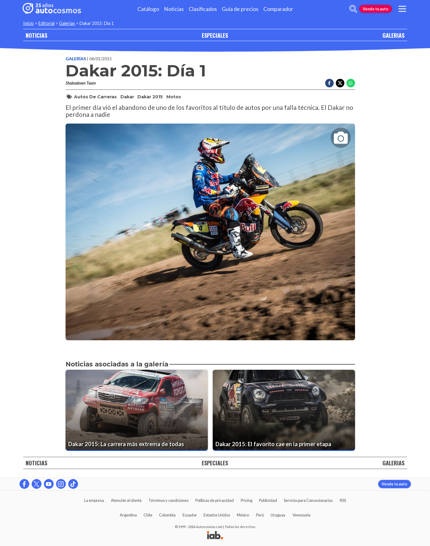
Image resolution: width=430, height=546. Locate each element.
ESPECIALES (215, 35)
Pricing (246, 500)
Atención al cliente (126, 500)
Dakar (127, 97)
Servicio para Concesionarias (308, 500)
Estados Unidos (217, 515)
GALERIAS (393, 35)
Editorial (46, 23)
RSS (343, 500)
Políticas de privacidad (214, 500)
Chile (148, 515)
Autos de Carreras (95, 97)
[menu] (401, 9)
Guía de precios (240, 9)
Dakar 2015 (150, 97)
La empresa (94, 500)
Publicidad (268, 500)
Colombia (167, 515)
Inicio (28, 23)
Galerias (67, 23)
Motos (173, 97)
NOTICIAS (36, 35)
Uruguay (278, 515)
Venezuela (302, 515)
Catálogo (148, 9)
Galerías (76, 58)
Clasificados (203, 9)
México (243, 515)
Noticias (174, 9)
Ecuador (190, 515)
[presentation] (210, 227)
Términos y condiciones (168, 500)
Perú (260, 515)
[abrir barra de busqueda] (353, 8)
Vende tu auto (375, 8)
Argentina (128, 515)
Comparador (278, 9)
